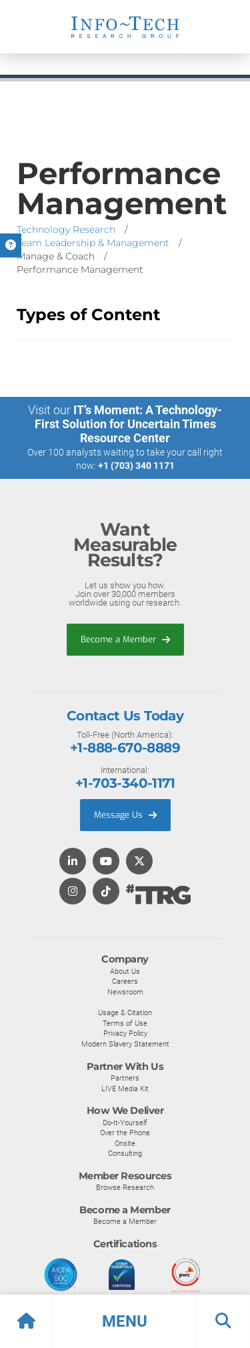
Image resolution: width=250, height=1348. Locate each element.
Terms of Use (125, 1023)
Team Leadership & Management (93, 243)
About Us (125, 971)
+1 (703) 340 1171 (136, 465)
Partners (125, 1078)
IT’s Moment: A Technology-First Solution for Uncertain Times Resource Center (129, 424)
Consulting (125, 1153)
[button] (125, 1321)
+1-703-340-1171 (125, 783)
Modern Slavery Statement (125, 1044)
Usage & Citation (125, 1012)
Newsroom (125, 991)
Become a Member (125, 639)
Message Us (125, 814)
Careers (125, 981)
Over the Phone (125, 1132)
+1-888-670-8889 (125, 748)
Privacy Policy (125, 1033)
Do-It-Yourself (125, 1122)
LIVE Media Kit (125, 1088)
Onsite (125, 1143)
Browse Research (125, 1187)
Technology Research (66, 229)
